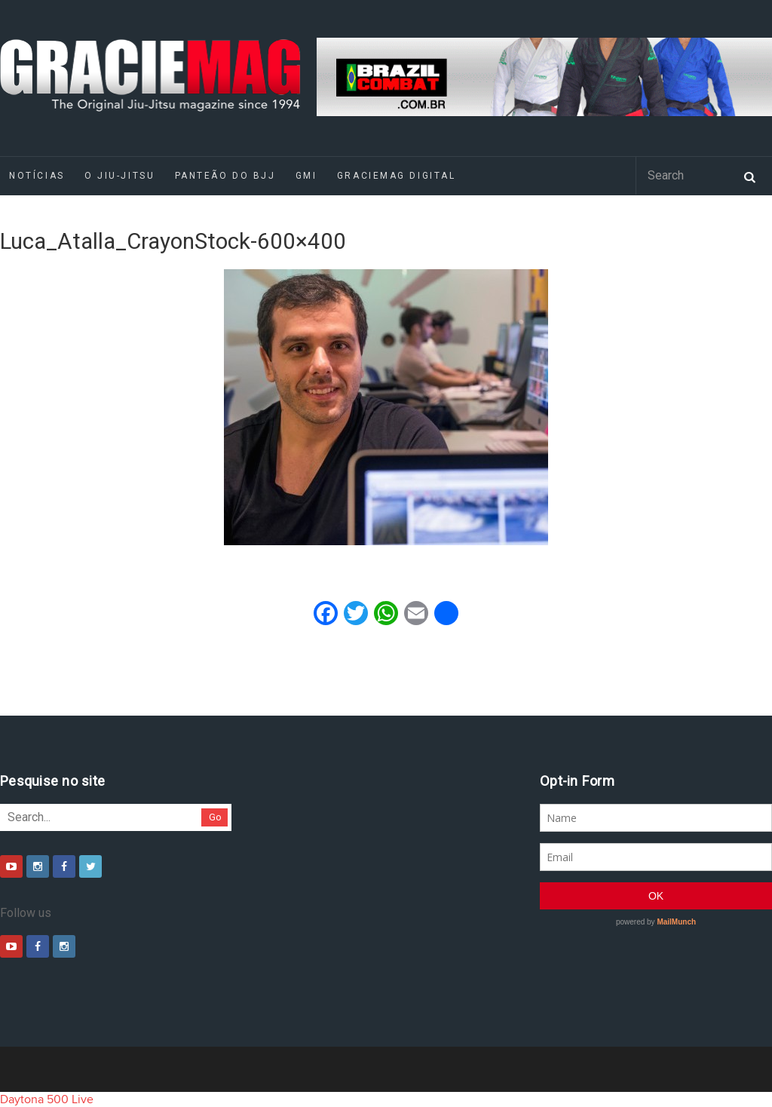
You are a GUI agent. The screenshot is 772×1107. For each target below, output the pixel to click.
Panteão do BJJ (225, 175)
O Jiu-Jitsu (119, 175)
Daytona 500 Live (46, 1099)
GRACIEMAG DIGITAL (396, 175)
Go (215, 817)
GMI (306, 175)
